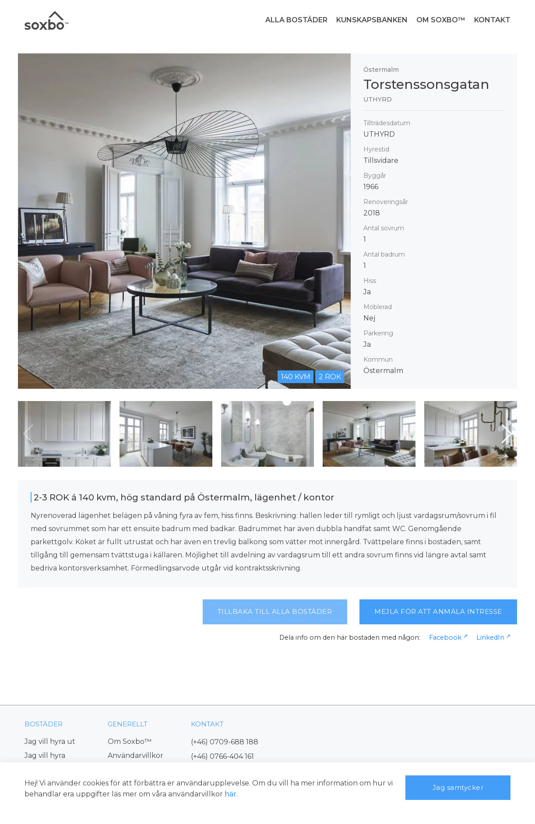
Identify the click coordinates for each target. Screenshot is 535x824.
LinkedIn (490, 637)
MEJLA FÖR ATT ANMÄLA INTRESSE (438, 611)
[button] (507, 434)
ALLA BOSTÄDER (296, 20)
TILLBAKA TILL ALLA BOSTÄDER (275, 611)
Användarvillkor (135, 755)
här (230, 794)
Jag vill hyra (45, 755)
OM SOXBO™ (440, 20)
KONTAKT (492, 20)
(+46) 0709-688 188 (224, 742)
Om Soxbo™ (129, 741)
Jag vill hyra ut (50, 741)
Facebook (445, 637)
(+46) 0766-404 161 (222, 756)
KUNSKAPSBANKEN (372, 20)
